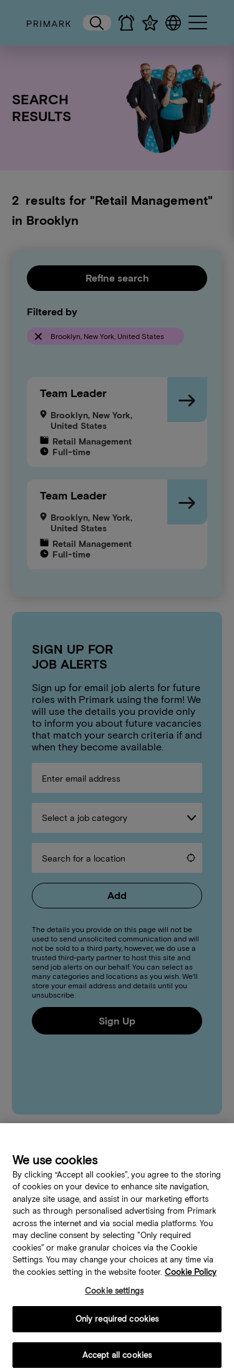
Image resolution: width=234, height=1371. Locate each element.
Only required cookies (117, 1327)
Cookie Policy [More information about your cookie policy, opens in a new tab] (191, 1280)
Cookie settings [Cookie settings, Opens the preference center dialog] (114, 1299)
